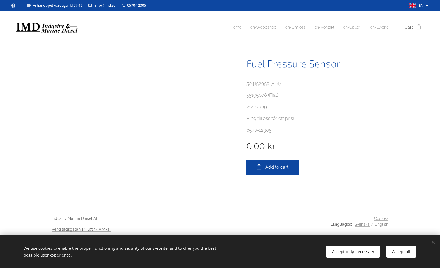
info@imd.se (104, 5)
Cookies (381, 218)
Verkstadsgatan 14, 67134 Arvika (81, 229)
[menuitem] (224, 27)
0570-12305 (136, 5)
